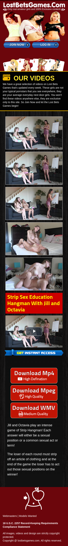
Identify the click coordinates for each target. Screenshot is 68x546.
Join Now (17, 44)
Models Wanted (28, 516)
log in (45, 44)
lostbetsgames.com (29, 540)
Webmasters (10, 516)
